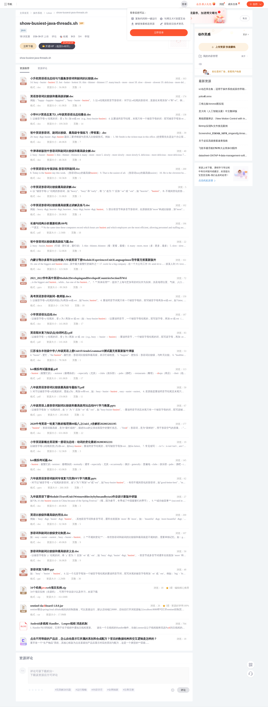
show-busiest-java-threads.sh (52, 24)
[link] (24, 13)
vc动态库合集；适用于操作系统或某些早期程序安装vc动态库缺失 (223, 89)
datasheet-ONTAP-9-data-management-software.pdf (223, 156)
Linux (49, 13)
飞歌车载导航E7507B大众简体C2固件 (218, 148)
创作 (255, 4)
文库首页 (24, 13)
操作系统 (37, 13)
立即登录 (159, 32)
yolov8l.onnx (205, 97)
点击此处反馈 (207, 181)
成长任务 (234, 3)
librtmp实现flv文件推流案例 (213, 126)
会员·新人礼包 (205, 3)
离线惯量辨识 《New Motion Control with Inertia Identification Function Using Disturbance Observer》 (223, 119)
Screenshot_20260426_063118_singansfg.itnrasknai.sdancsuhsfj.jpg (223, 133)
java (23, 30)
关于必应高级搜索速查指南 (213, 141)
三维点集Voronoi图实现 (211, 104)
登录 (184, 4)
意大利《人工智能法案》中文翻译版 (218, 111)
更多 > (246, 35)
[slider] (36, 690)
